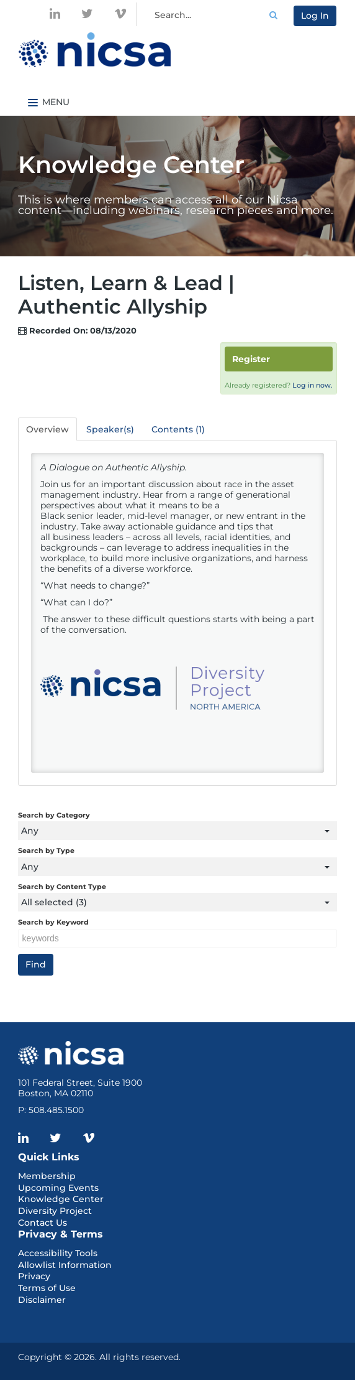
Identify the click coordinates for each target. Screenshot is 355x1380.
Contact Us (42, 1222)
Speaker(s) (110, 429)
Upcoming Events (58, 1187)
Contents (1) (178, 429)
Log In (315, 15)
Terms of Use (47, 1288)
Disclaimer (42, 1299)
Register (251, 359)
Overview (47, 429)
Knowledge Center (61, 1199)
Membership (47, 1176)
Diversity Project (55, 1210)
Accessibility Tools (57, 1253)
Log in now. (312, 385)
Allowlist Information (65, 1264)
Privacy (34, 1276)
